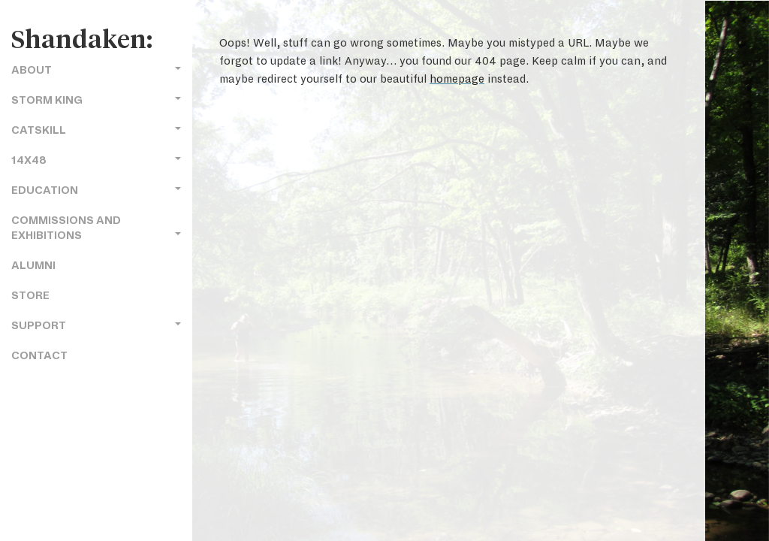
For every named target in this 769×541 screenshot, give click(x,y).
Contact (39, 355)
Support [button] (96, 325)
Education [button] (96, 190)
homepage (457, 79)
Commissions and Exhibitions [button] (96, 228)
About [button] (96, 70)
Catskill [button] (96, 130)
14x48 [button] (96, 160)
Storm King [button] (96, 100)
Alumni (33, 265)
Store (30, 295)
